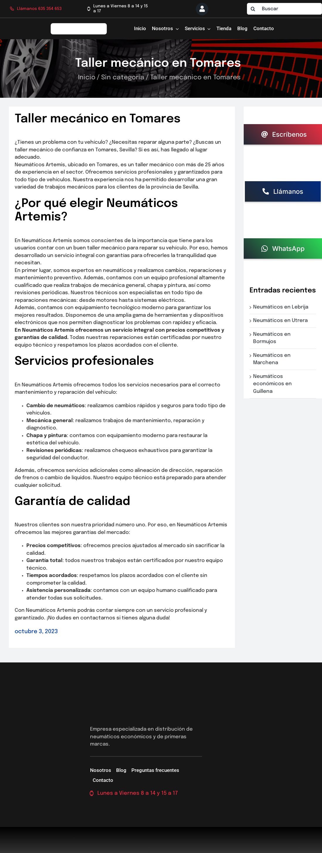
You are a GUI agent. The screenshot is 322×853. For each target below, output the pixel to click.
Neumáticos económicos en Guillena (272, 384)
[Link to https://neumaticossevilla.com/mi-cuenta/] (202, 9)
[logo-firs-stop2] (79, 25)
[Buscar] (284, 9)
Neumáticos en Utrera (281, 320)
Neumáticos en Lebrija (282, 307)
